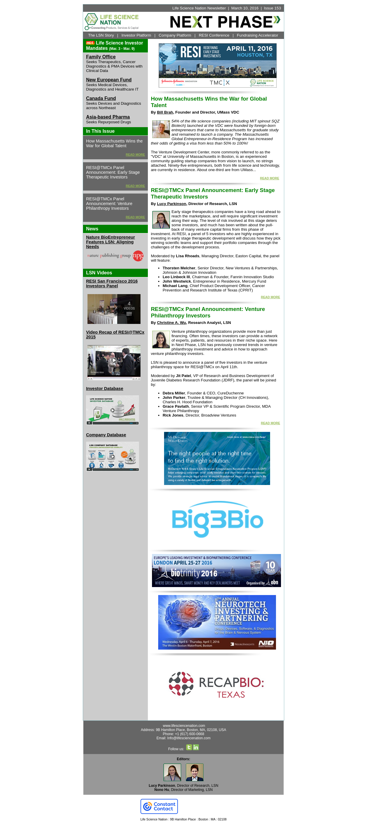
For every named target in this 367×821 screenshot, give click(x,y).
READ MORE (135, 154)
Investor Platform (136, 35)
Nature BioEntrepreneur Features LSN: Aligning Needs (110, 242)
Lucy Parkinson (171, 203)
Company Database (106, 434)
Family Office (100, 56)
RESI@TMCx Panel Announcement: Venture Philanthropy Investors (208, 312)
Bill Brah (165, 112)
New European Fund (109, 79)
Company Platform (175, 35)
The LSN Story (101, 35)
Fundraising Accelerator (257, 35)
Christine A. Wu (171, 322)
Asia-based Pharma (108, 116)
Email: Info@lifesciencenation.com (183, 738)
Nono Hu (161, 790)
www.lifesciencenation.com (184, 726)
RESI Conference (214, 35)
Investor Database (104, 388)
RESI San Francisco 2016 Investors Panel (112, 283)
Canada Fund (101, 98)
